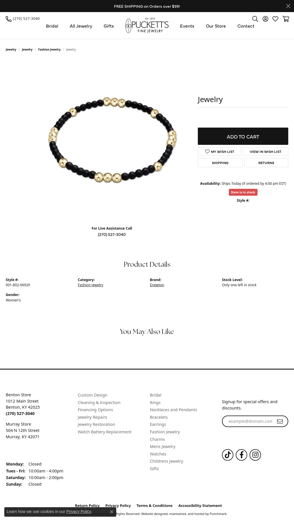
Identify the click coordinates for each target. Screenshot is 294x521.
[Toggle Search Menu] (255, 18)
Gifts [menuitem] (154, 468)
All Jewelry (81, 25)
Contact (245, 25)
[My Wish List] (275, 18)
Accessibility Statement (200, 505)
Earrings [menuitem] (158, 424)
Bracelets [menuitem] (159, 417)
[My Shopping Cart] (285, 18)
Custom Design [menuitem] (92, 395)
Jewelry (11, 49)
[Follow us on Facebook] (241, 455)
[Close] (288, 6)
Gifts (109, 25)
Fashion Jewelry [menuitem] (165, 432)
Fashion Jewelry (49, 49)
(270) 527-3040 (112, 234)
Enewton (157, 284)
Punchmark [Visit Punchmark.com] (218, 513)
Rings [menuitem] (155, 402)
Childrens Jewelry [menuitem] (166, 461)
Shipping (220, 162)
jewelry (27, 49)
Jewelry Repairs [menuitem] (92, 417)
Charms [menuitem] (157, 439)
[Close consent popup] (111, 512)
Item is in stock (243, 192)
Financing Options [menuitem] (95, 409)
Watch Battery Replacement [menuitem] (104, 432)
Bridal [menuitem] (155, 395)
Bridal (52, 25)
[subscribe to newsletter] (280, 421)
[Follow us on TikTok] (227, 455)
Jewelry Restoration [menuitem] (96, 424)
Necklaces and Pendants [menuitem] (173, 409)
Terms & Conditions (155, 505)
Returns (266, 162)
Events (187, 25)
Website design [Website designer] (152, 513)
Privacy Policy (78, 511)
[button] (39, 386)
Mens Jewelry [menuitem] (162, 446)
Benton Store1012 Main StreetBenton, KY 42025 (23, 404)
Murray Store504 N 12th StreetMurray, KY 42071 (23, 430)
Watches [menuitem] (158, 453)
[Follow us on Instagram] (255, 455)
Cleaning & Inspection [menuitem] (99, 402)
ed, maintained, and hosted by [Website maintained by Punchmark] (186, 513)
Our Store (216, 25)
